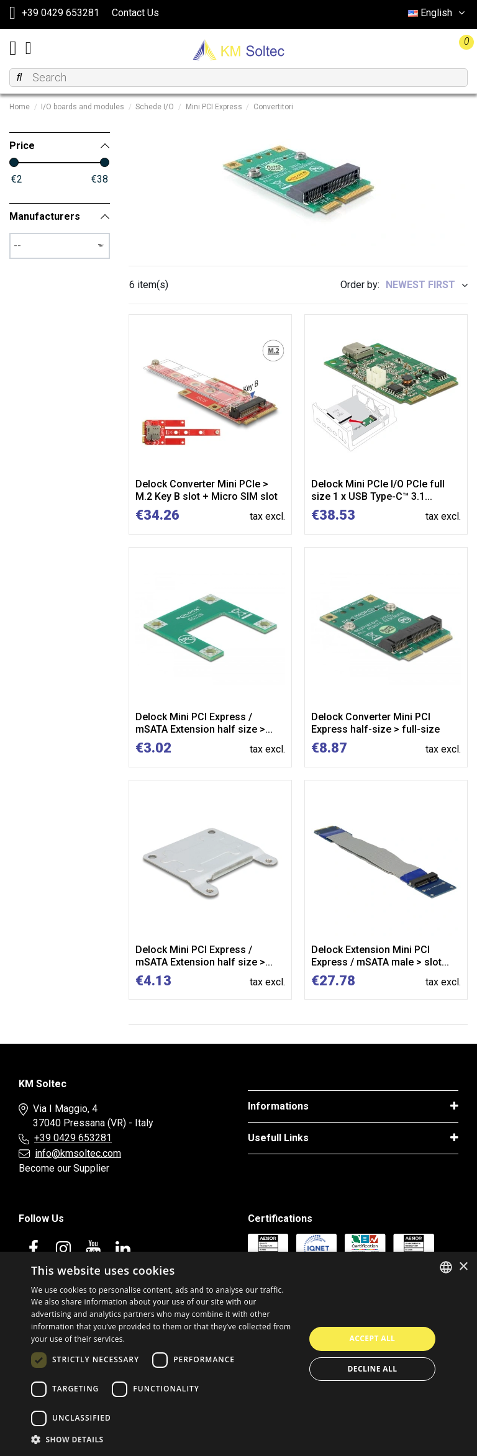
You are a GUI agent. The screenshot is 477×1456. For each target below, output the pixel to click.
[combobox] (446, 1267)
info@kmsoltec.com (78, 1153)
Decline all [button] (373, 1368)
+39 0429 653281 (73, 1138)
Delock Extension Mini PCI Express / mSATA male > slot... (380, 955)
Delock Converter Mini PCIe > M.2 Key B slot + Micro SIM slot (206, 490)
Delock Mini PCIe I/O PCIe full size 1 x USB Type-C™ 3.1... (378, 490)
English (438, 13)
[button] (164, 1440)
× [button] (463, 1267)
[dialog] (238, 1354)
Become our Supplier (64, 1168)
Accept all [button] (373, 1338)
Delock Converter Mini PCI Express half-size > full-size (375, 723)
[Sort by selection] (427, 285)
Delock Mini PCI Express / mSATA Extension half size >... (204, 723)
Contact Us (135, 13)
